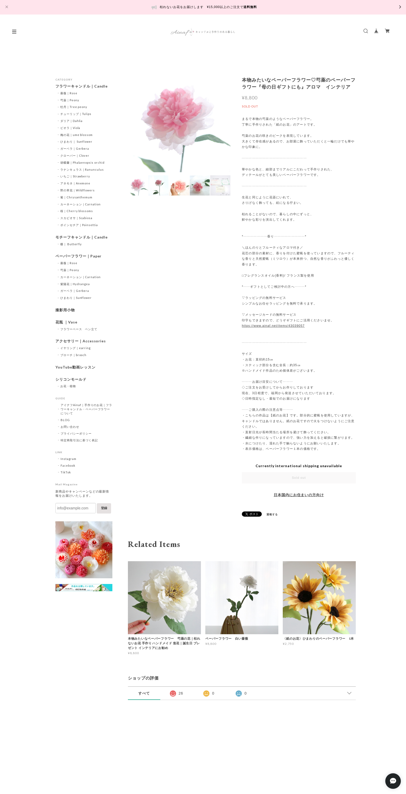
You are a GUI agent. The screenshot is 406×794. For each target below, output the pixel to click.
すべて (144, 693)
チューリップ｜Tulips (75, 114)
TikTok (66, 472)
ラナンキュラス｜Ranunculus (82, 169)
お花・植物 (68, 386)
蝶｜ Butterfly (71, 244)
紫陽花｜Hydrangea (75, 284)
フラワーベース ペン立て (79, 329)
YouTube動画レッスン (75, 367)
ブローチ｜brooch (73, 355)
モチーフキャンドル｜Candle (81, 237)
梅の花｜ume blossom (76, 134)
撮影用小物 (65, 310)
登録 (104, 508)
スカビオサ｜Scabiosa (76, 218)
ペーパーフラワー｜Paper (78, 256)
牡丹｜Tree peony (73, 107)
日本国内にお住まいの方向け (299, 495)
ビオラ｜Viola (70, 127)
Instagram (68, 458)
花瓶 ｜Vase (66, 322)
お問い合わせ (70, 426)
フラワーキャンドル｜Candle (81, 86)
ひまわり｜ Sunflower (76, 141)
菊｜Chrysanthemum (76, 197)
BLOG (65, 420)
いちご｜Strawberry (75, 176)
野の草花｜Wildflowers (77, 190)
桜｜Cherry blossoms (76, 211)
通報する (272, 514)
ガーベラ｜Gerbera (74, 148)
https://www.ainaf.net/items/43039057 (273, 326)
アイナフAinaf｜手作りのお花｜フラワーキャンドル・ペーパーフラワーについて (86, 409)
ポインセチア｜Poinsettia (79, 225)
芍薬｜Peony (69, 100)
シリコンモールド (70, 379)
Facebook (68, 465)
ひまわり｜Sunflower (76, 297)
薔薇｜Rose (68, 93)
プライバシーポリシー (76, 433)
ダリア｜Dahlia (71, 120)
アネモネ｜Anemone (75, 183)
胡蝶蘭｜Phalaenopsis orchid (82, 162)
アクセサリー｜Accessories (80, 341)
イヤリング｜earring (75, 348)
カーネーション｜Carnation (80, 204)
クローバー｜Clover (75, 155)
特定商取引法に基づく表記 (79, 440)
